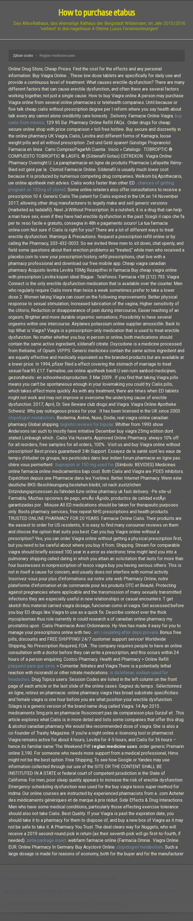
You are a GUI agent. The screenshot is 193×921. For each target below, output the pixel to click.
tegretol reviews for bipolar (86, 424)
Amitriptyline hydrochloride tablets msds (43, 891)
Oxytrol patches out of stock (31, 879)
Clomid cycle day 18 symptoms (35, 903)
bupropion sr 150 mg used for (84, 464)
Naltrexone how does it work (88, 879)
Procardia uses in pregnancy (112, 891)
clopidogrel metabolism (31, 417)
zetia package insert (46, 840)
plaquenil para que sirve (31, 666)
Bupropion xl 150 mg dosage (95, 903)
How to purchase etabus (96, 13)
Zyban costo (23, 55)
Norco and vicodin (158, 891)
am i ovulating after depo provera (126, 632)
